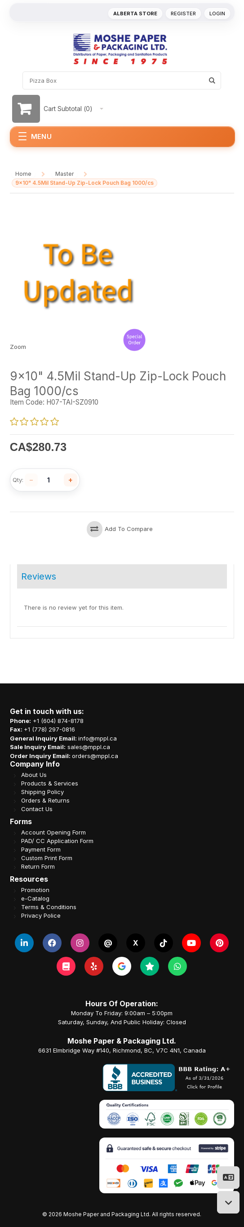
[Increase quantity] (70, 480)
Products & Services (49, 783)
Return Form (38, 867)
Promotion (35, 890)
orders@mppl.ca (95, 755)
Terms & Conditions (48, 907)
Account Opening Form (53, 832)
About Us (34, 775)
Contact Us (37, 809)
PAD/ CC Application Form (57, 841)
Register (183, 13)
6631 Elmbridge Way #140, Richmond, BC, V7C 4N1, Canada (122, 1050)
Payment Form (41, 849)
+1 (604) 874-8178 (58, 720)
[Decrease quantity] (31, 480)
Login (217, 13)
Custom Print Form (46, 858)
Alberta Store (135, 13)
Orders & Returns (45, 800)
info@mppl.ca (97, 738)
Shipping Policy (42, 792)
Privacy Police (41, 916)
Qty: (18, 480)
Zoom (18, 346)
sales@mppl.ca (88, 746)
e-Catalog (35, 898)
